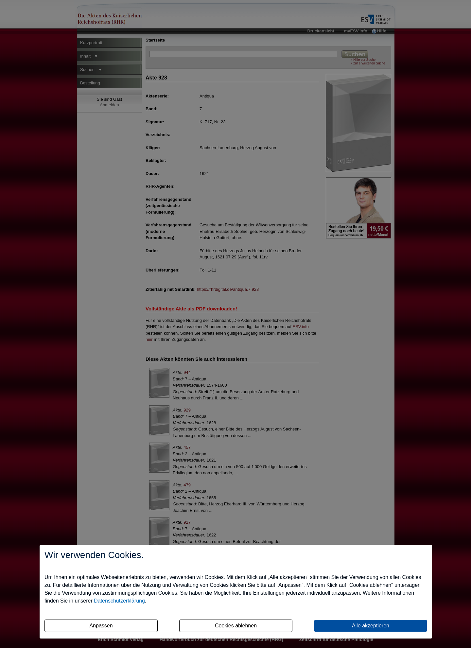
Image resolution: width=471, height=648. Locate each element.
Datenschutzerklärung (119, 601)
